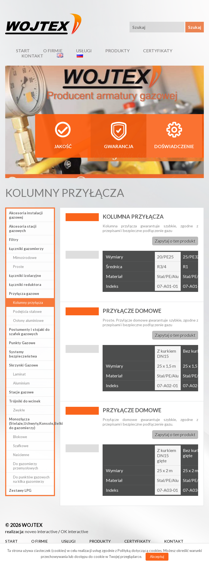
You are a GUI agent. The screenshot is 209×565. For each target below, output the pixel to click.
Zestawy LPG (20, 490)
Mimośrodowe (24, 257)
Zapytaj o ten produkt (175, 240)
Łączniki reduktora (25, 284)
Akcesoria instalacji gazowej (26, 215)
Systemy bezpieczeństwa (23, 354)
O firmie (52, 50)
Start (23, 50)
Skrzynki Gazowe (23, 365)
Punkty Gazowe (22, 343)
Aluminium (21, 383)
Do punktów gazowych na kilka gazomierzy (31, 479)
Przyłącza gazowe (24, 293)
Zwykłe (19, 410)
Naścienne (21, 455)
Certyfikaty (157, 50)
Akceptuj (157, 556)
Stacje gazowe (21, 392)
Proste (18, 266)
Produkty (117, 50)
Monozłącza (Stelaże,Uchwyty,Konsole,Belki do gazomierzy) (31, 423)
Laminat (19, 374)
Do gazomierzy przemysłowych (25, 466)
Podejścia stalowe (27, 311)
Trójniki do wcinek (24, 401)
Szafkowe (20, 446)
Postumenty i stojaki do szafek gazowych (29, 331)
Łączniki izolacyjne (25, 275)
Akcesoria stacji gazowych (22, 228)
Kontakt (32, 55)
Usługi (84, 50)
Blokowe (20, 437)
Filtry (13, 239)
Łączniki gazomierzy (26, 248)
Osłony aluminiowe (28, 320)
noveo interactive (41, 531)
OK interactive (74, 531)
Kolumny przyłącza (28, 302)
